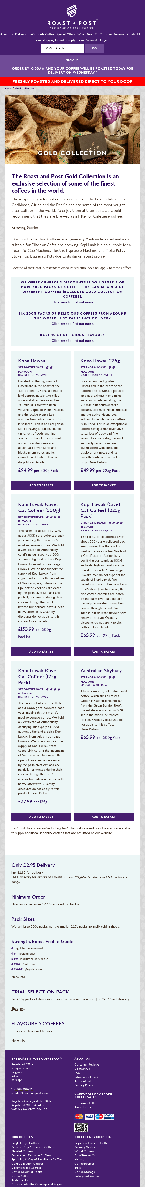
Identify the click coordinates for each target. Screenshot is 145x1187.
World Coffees (84, 1151)
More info (18, 977)
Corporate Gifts (85, 1103)
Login (103, 40)
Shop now (18, 1008)
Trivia (78, 1167)
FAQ (32, 34)
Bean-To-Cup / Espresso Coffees (33, 1147)
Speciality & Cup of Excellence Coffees (37, 1159)
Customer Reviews (111, 34)
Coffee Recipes (84, 1163)
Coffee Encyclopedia (92, 1137)
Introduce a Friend (86, 1077)
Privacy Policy (83, 1085)
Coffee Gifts (19, 1176)
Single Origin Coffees (25, 1143)
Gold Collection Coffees (27, 1163)
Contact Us (135, 34)
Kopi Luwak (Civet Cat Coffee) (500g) (39, 507)
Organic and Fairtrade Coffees (31, 1155)
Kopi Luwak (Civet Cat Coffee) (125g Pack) (38, 676)
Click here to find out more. (72, 302)
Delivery (20, 34)
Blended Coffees (22, 1151)
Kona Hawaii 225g (100, 360)
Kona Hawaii (31, 360)
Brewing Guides (84, 1147)
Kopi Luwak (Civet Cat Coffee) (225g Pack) (100, 510)
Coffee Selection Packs (26, 1172)
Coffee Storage (84, 1172)
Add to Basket (41, 485)
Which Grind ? (87, 34)
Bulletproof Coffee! (87, 1176)
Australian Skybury (101, 670)
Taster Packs (19, 1180)
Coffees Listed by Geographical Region (37, 1184)
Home (8, 88)
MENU (72, 59)
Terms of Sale (83, 1081)
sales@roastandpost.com (31, 1093)
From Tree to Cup (85, 1155)
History (79, 1159)
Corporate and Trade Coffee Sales (93, 1095)
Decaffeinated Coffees (26, 1167)
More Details (35, 462)
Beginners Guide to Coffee (91, 1143)
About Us (6, 34)
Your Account (88, 40)
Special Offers (65, 34)
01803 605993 (23, 1088)
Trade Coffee (45, 34)
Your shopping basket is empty (56, 40)
